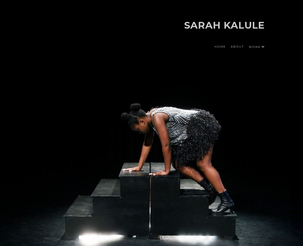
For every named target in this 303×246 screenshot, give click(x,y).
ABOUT (237, 46)
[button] (255, 46)
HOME (220, 46)
